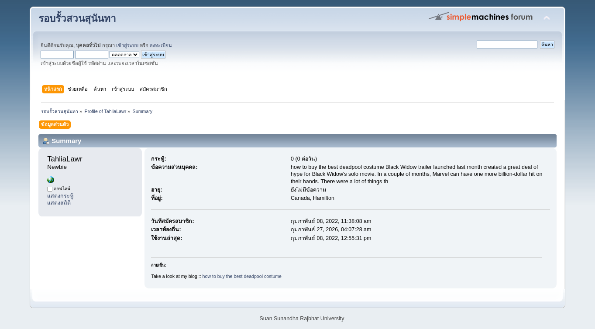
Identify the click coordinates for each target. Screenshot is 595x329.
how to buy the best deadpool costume (242, 276)
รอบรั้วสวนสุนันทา (77, 18)
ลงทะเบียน (161, 45)
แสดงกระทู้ (60, 196)
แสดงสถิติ (59, 203)
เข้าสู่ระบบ (127, 45)
